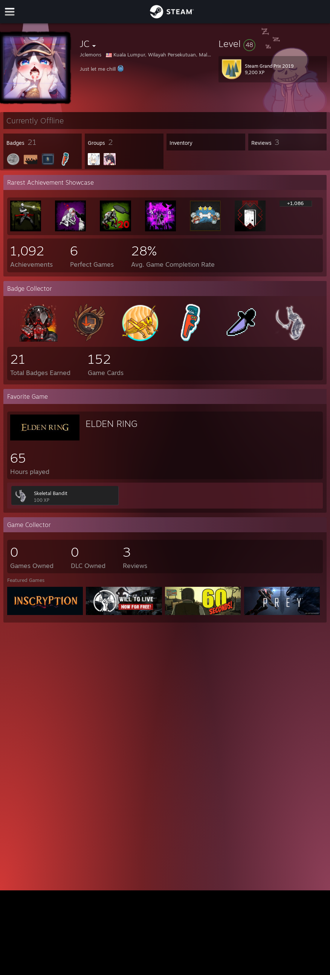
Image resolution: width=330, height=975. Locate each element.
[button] (272, 43)
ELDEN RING (112, 423)
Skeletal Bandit (50, 493)
